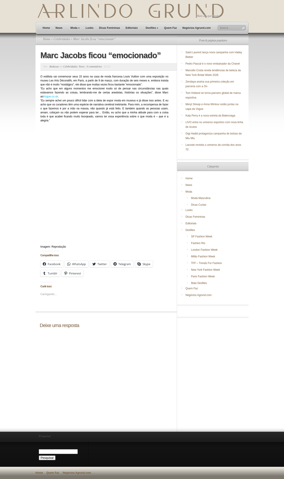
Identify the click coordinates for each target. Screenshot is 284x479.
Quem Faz (170, 28)
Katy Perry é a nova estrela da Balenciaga (210, 115)
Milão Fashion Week (203, 256)
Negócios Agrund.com (196, 28)
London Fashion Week (204, 249)
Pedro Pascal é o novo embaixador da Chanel (213, 63)
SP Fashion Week (201, 236)
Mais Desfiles (199, 283)
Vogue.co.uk (50, 96)
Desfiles (152, 28)
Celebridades (61, 39)
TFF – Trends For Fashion (206, 263)
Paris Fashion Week (203, 276)
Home (46, 28)
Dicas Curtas (198, 204)
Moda (75, 28)
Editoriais (132, 28)
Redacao (54, 66)
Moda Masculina (200, 198)
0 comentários (94, 66)
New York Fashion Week (205, 269)
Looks (89, 28)
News (58, 28)
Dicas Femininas (109, 28)
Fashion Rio (198, 243)
